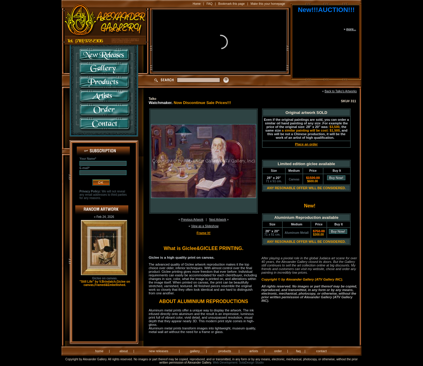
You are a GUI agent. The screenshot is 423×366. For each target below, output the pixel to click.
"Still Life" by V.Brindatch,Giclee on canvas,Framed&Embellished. (104, 283)
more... (351, 29)
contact (321, 351)
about (124, 351)
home (99, 351)
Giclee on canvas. (105, 278)
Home (197, 3)
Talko (152, 98)
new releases (158, 351)
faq (298, 351)
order (278, 351)
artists (253, 351)
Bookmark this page (231, 3)
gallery (195, 351)
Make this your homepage (268, 3)
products (225, 351)
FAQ (210, 3)
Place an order (306, 144)
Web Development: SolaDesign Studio (238, 362)
